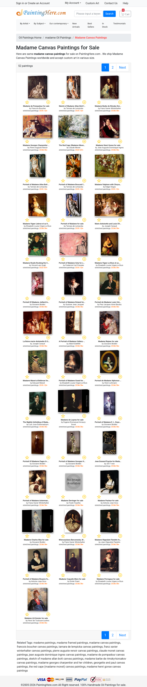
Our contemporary (58, 23)
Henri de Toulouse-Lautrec (38, 621)
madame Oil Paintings (58, 37)
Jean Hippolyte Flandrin (110, 542)
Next (122, 67)
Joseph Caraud (111, 226)
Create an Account (39, 3)
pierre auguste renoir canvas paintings (75, 650)
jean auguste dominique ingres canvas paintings (57, 654)
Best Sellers (91, 25)
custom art (70, 57)
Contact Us (111, 3)
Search (109, 13)
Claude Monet (74, 148)
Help (125, 3)
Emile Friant (75, 581)
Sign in (20, 3)
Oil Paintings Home (30, 37)
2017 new (111, 464)
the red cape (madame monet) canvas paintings (57, 666)
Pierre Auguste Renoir (39, 148)
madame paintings (44, 642)
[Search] (88, 14)
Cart (126, 13)
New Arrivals (76, 25)
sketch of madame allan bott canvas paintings (56, 658)
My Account (73, 2)
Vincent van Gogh (39, 265)
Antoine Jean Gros (110, 503)
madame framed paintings (72, 642)
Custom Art (92, 3)
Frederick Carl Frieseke (74, 265)
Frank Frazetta (75, 503)
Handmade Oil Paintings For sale (41, 13)
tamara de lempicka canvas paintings (81, 646)
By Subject (39, 23)
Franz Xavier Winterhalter (110, 108)
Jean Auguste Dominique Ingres (111, 148)
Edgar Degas (111, 187)
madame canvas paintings (104, 642)
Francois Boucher (39, 108)
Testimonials (119, 23)
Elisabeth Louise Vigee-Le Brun (38, 226)
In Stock (105, 25)
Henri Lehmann (110, 383)
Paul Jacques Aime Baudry (111, 304)
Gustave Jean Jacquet (75, 304)
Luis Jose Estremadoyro (39, 424)
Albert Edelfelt (74, 344)
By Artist (24, 23)
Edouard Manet (38, 383)
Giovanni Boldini (38, 304)
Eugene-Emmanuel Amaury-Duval (74, 423)
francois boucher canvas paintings (37, 646)
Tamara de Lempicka (74, 108)
